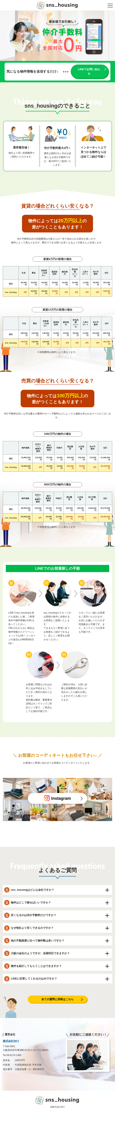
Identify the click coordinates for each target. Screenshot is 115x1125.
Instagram (57, 798)
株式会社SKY (11, 1041)
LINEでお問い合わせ (89, 71)
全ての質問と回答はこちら (57, 999)
